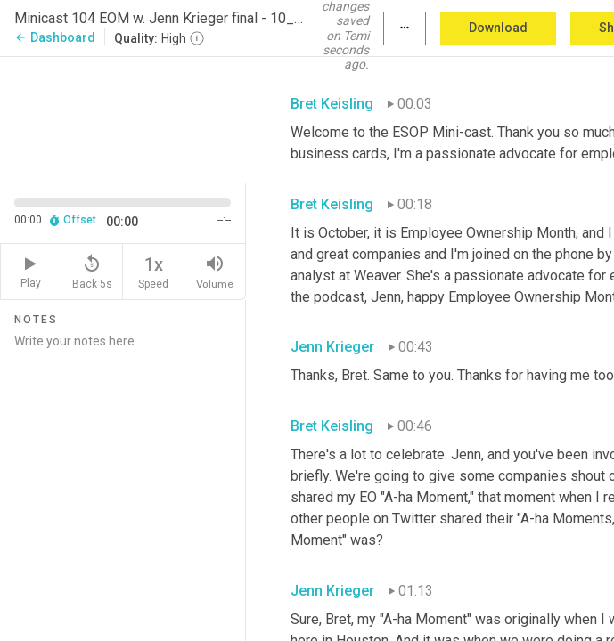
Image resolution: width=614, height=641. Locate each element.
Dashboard (54, 37)
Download (498, 27)
